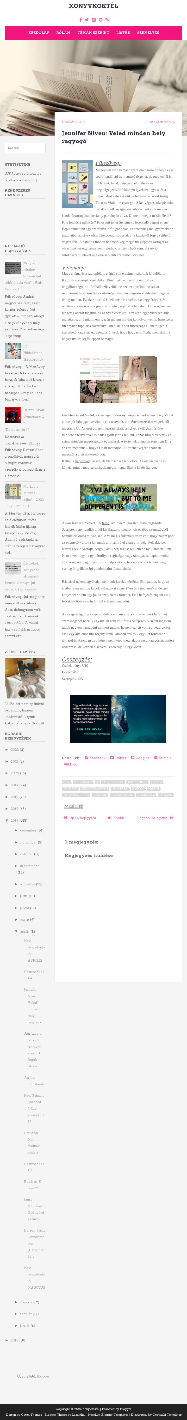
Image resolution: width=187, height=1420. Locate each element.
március (26, 1302)
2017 (15, 809)
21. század (83, 782)
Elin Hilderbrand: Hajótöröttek (33, 353)
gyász (156, 782)
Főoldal (116, 818)
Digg (70, 764)
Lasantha (78, 1415)
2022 (15, 750)
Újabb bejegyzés (79, 818)
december (28, 830)
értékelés (137, 782)
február (26, 1314)
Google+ (140, 758)
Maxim (153, 788)
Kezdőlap (38, 33)
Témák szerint (93, 33)
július (24, 896)
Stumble (162, 758)
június (25, 908)
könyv (138, 788)
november (29, 842)
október (27, 854)
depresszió (113, 782)
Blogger (43, 1376)
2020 (15, 773)
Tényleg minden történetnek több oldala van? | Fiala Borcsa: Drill (24, 276)
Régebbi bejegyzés (155, 818)
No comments (162, 122)
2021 (15, 761)
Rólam (63, 33)
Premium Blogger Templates (108, 1415)
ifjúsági (70, 788)
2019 (15, 785)
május (25, 920)
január (25, 1326)
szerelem (146, 795)
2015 (15, 1340)
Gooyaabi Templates (167, 1415)
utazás (165, 795)
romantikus (122, 795)
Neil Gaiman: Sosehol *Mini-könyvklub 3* (34, 1108)
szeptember (29, 866)
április (25, 931)
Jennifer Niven (95, 788)
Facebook (95, 758)
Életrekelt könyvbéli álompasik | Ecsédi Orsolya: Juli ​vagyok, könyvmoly (23, 576)
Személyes (148, 33)
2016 (66, 782)
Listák (123, 33)
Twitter (118, 758)
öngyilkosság (76, 795)
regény (100, 795)
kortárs (120, 788)
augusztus (28, 884)
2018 (15, 797)
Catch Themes (31, 1415)
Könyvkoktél (93, 6)
